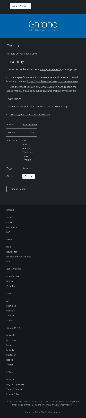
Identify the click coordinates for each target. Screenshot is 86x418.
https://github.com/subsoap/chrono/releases (52, 81)
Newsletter (11, 251)
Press (9, 261)
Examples (11, 305)
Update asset (19, 189)
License (10, 379)
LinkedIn (10, 350)
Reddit (9, 359)
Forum (9, 345)
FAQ (8, 232)
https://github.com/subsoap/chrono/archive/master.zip (45, 90)
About (9, 217)
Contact (10, 222)
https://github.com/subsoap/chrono (30, 114)
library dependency (50, 69)
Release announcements (18, 256)
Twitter (9, 364)
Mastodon (11, 355)
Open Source (12, 276)
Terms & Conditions (15, 389)
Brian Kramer (29, 124)
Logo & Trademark (15, 384)
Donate (10, 281)
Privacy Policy (12, 394)
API (7, 301)
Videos (9, 320)
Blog (8, 246)
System (26, 168)
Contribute (11, 286)
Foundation (11, 227)
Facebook (11, 340)
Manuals (10, 310)
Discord (10, 335)
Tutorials (10, 315)
